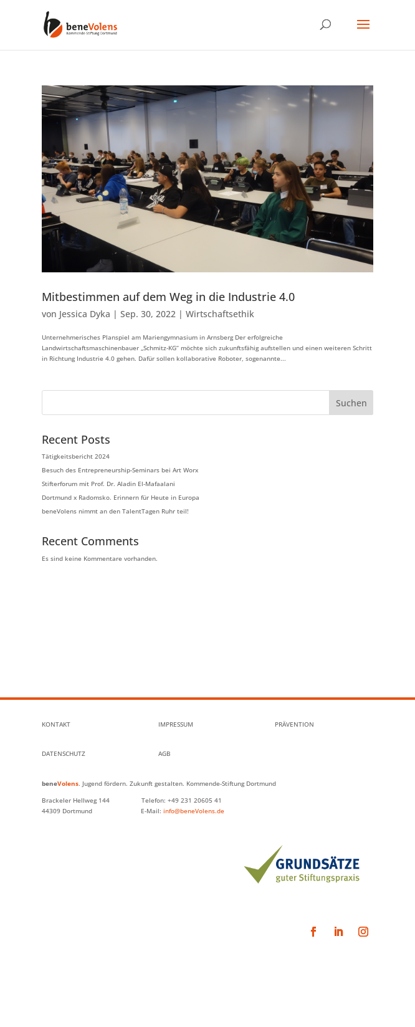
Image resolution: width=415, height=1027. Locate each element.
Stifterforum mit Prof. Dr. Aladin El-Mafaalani (108, 483)
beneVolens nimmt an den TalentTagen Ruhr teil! (115, 511)
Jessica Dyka (84, 314)
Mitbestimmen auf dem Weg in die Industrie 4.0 (168, 296)
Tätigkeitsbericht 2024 (76, 456)
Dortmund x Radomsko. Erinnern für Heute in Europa (120, 497)
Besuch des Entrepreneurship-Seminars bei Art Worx (120, 470)
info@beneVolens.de (193, 810)
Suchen (351, 403)
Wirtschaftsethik (220, 314)
